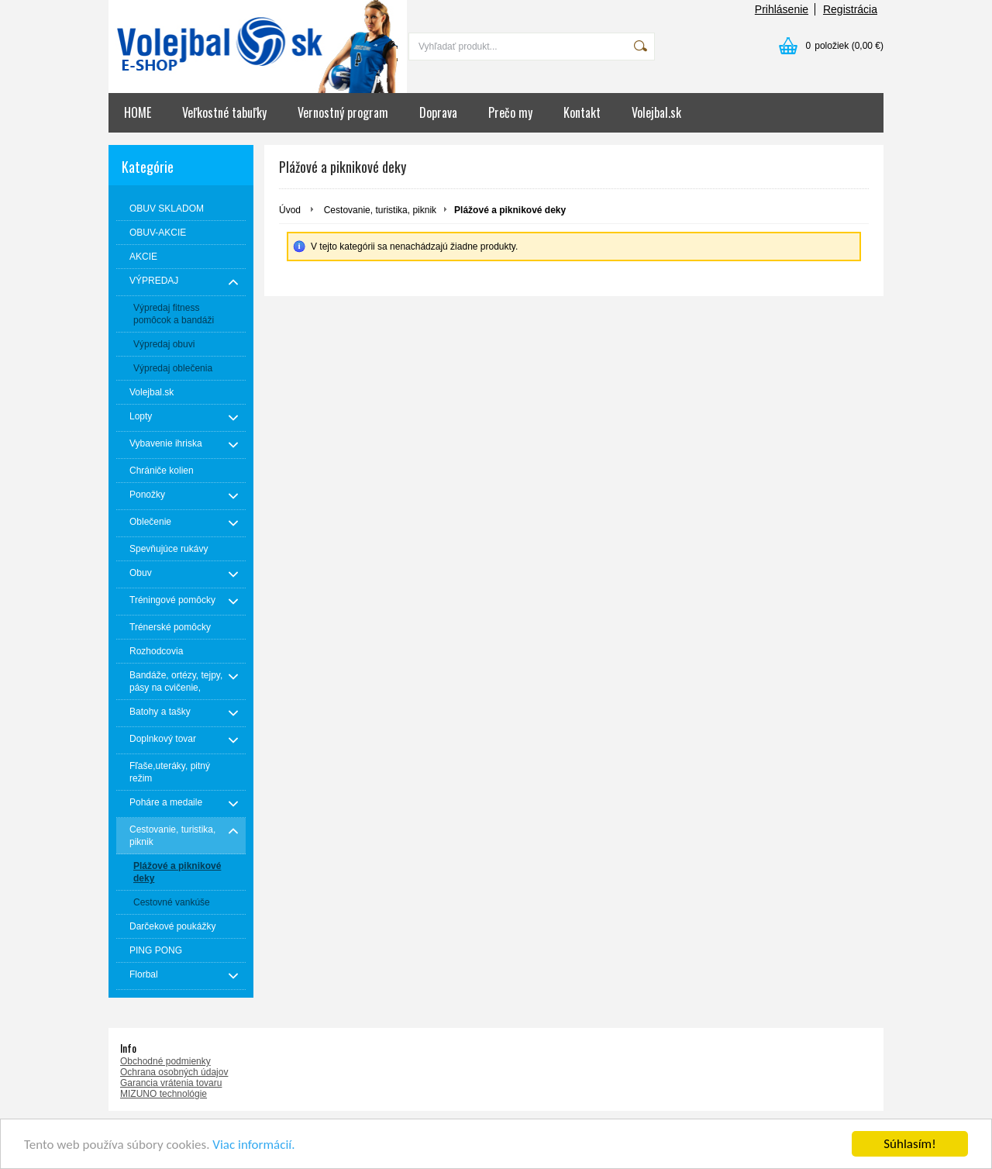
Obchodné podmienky (165, 1061)
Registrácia (850, 9)
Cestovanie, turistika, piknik (380, 210)
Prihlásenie (781, 9)
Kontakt (582, 112)
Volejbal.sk (656, 112)
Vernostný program (343, 112)
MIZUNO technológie (163, 1093)
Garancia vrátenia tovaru (171, 1083)
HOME (137, 112)
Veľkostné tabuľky (224, 112)
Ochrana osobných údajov (174, 1072)
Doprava (438, 112)
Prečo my (510, 112)
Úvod (290, 210)
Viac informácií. (253, 1144)
